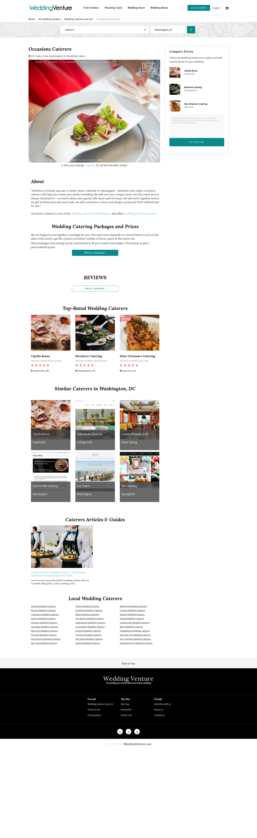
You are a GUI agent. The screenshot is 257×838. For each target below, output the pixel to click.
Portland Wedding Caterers (88, 634)
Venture (50, 8)
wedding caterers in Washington (91, 213)
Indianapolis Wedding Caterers (90, 622)
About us (158, 709)
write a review (95, 288)
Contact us (159, 715)
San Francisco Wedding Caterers (135, 639)
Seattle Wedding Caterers (87, 643)
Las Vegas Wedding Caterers (44, 626)
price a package (95, 253)
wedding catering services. (141, 213)
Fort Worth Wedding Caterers (89, 618)
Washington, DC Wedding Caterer (67, 56)
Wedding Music (159, 7)
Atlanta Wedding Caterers (43, 606)
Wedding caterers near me (79, 19)
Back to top (128, 663)
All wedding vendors (50, 19)
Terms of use (94, 709)
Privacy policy (94, 715)
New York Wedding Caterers (44, 630)
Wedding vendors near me (100, 703)
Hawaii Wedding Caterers (132, 618)
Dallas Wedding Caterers (87, 614)
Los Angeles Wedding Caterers (90, 626)
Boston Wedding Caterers (43, 610)
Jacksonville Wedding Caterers (135, 622)
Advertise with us (162, 703)
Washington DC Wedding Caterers (136, 643)
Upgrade (90, 165)
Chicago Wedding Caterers (132, 610)
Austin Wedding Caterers (87, 606)
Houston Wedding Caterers (44, 622)
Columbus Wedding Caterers (45, 614)
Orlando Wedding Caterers (88, 630)
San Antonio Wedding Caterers (46, 639)
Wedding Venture (128, 678)
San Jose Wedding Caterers (44, 643)
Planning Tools (113, 7)
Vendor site (126, 715)
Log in (216, 8)
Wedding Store (136, 7)
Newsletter (126, 709)
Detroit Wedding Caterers (43, 618)
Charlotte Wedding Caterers (88, 610)
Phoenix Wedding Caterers (44, 634)
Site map (125, 703)
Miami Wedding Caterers (131, 626)
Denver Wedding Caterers (132, 614)
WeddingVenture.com (137, 744)
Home (32, 19)
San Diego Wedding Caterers (89, 639)
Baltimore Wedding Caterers (133, 606)
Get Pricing (196, 142)
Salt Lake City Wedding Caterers (135, 634)
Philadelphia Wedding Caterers (135, 630)
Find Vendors (91, 7)
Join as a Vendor (199, 7)
